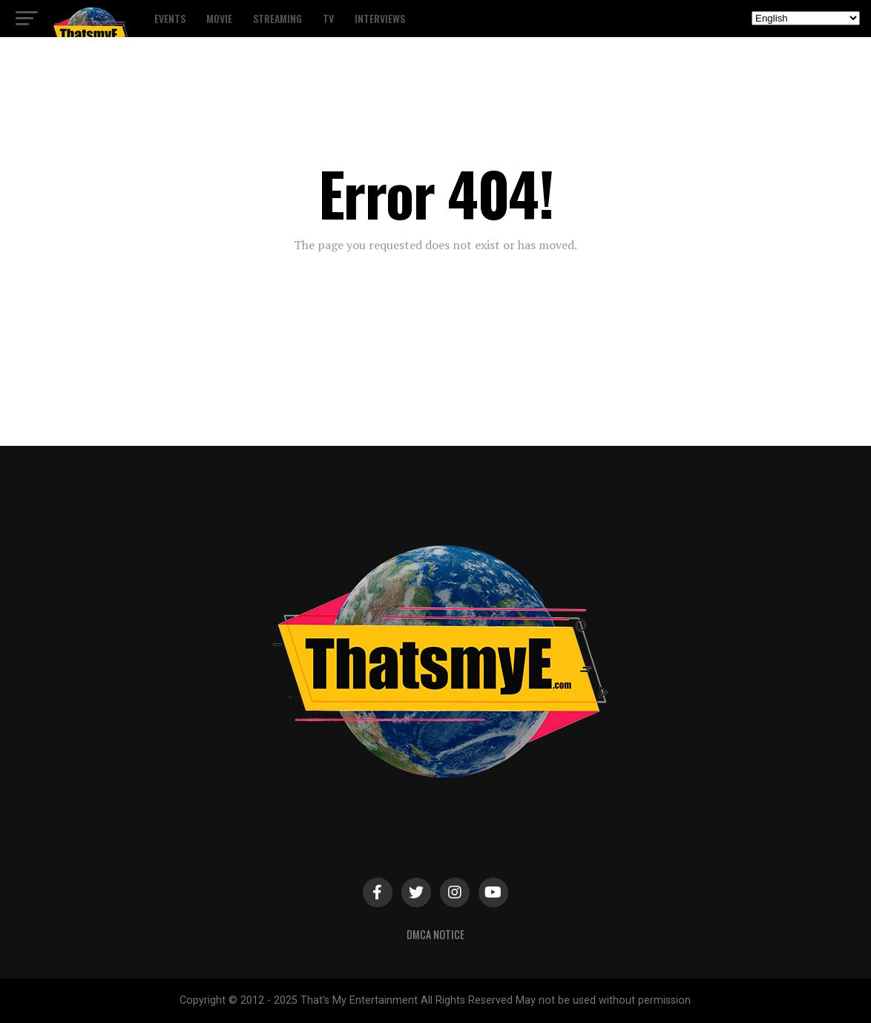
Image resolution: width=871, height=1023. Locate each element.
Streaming (277, 18)
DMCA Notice (435, 934)
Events (169, 18)
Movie (219, 18)
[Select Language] (806, 18)
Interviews (380, 18)
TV (328, 18)
